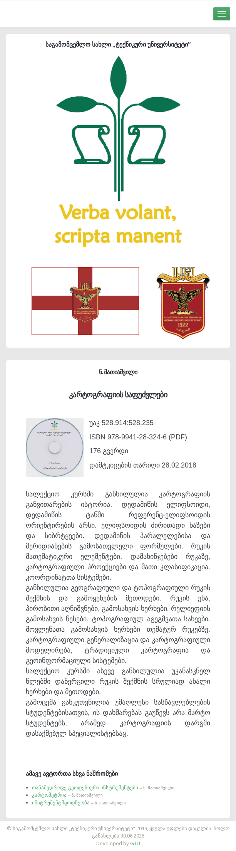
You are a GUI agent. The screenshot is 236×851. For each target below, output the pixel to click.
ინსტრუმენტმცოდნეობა (79, 803)
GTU (135, 843)
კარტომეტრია (67, 795)
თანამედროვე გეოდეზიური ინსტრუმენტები (103, 787)
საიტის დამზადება (141, 824)
